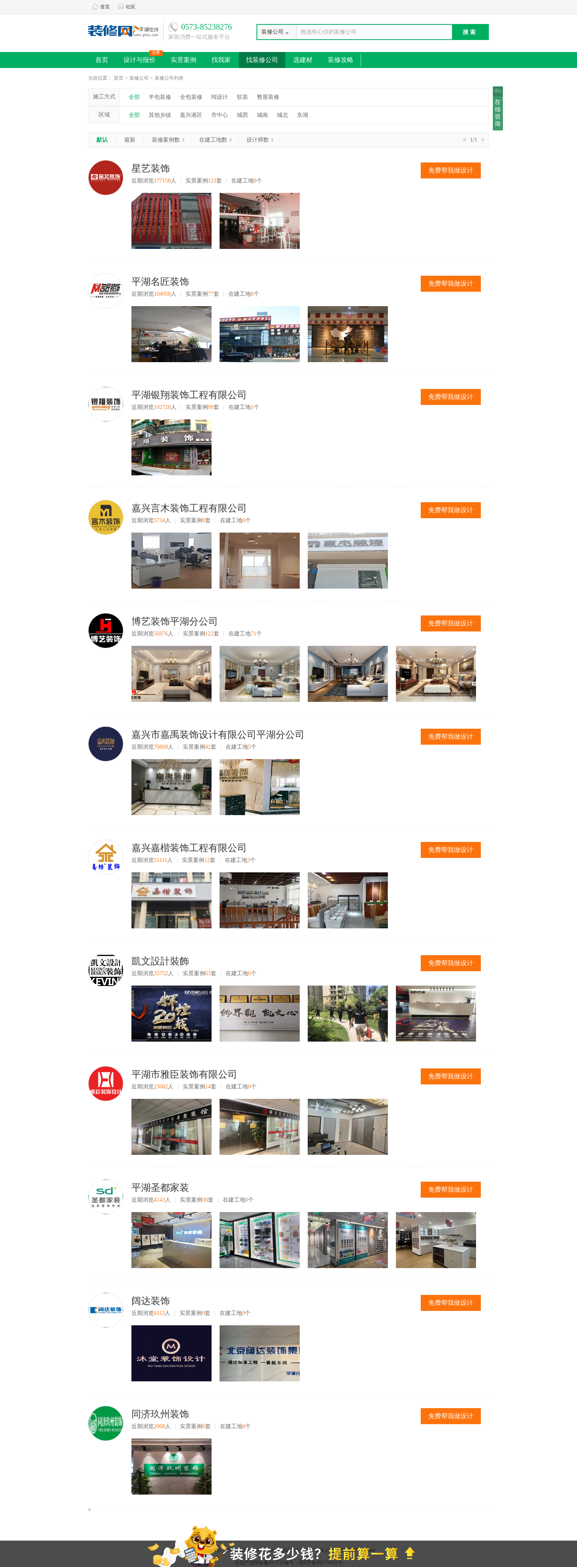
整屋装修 (268, 97)
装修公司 (139, 78)
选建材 (303, 59)
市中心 (219, 115)
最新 (129, 140)
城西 (242, 115)
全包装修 (191, 97)
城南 (262, 115)
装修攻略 (340, 59)
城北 (282, 115)
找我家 (221, 59)
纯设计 (219, 97)
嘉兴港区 (191, 115)
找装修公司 (262, 59)
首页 (101, 7)
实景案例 (183, 59)
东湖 (302, 115)
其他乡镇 (160, 115)
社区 (126, 7)
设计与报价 (143, 57)
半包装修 (160, 97)
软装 (242, 97)
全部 (134, 97)
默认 (102, 140)
